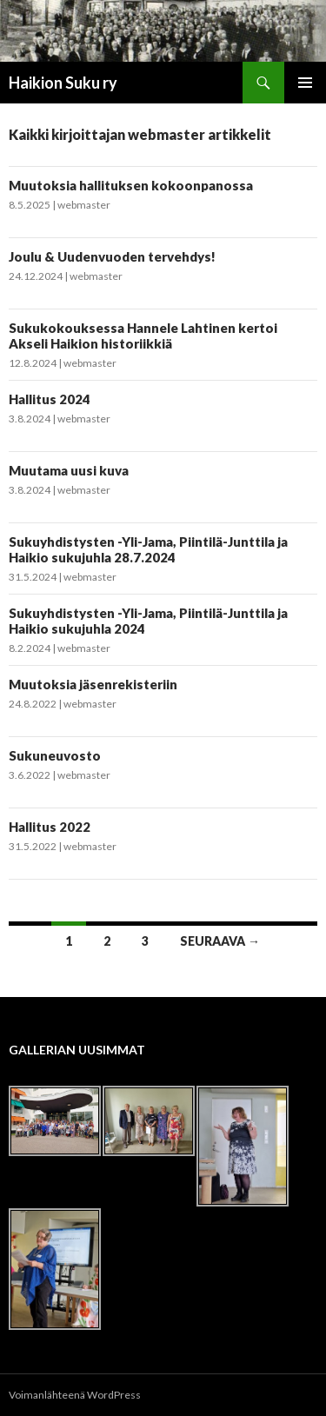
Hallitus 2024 (49, 399)
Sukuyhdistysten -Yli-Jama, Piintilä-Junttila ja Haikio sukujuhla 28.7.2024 (148, 549)
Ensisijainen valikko (305, 82)
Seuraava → (220, 941)
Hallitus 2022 (49, 826)
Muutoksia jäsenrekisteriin (93, 684)
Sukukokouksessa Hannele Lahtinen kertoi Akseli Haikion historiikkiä (143, 335)
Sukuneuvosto (55, 755)
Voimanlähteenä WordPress (75, 1394)
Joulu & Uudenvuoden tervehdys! (112, 256)
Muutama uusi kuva (69, 470)
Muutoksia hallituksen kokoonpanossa (131, 185)
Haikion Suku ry (63, 82)
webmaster (83, 204)
